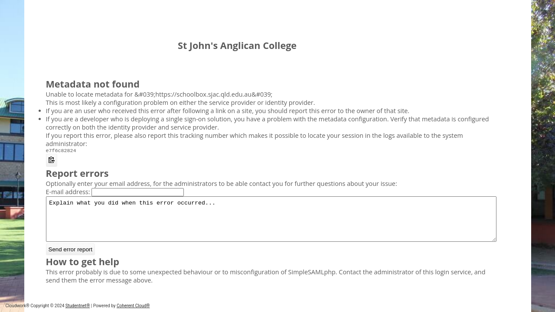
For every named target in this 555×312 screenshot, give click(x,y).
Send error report (71, 258)
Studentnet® (77, 305)
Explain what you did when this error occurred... (271, 223)
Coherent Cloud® (133, 305)
